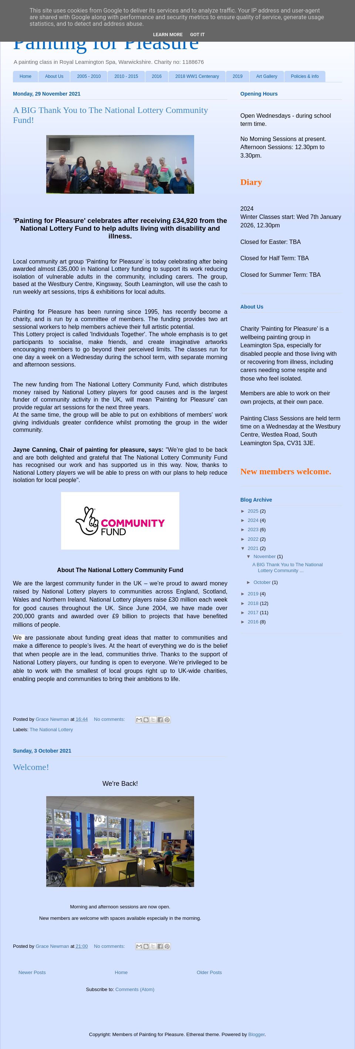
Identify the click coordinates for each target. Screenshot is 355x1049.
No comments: (110, 719)
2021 (254, 548)
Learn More (168, 34)
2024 (254, 520)
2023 (254, 529)
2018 (254, 603)
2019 (238, 76)
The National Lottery (51, 729)
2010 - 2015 (126, 76)
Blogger (256, 1034)
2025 (254, 511)
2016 (157, 76)
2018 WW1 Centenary (197, 76)
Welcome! (31, 767)
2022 (254, 539)
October (263, 582)
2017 (254, 612)
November (265, 556)
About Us (54, 76)
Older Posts (209, 972)
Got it (197, 34)
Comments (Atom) (134, 989)
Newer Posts (32, 972)
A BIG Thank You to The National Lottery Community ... (287, 567)
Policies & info (305, 76)
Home (25, 76)
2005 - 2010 (89, 76)
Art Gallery (266, 76)
